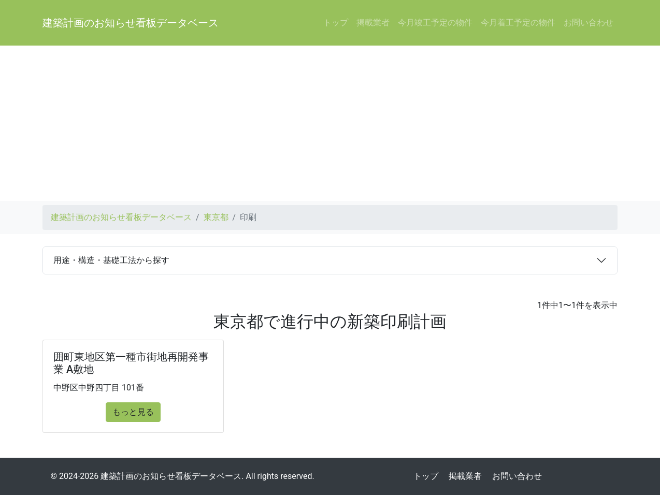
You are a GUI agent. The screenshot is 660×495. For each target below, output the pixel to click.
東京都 (216, 217)
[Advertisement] (330, 123)
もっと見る (133, 412)
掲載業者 (373, 22)
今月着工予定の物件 (518, 22)
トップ (335, 22)
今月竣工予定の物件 (435, 22)
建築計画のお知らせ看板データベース (130, 23)
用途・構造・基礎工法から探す (111, 260)
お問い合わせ (588, 22)
